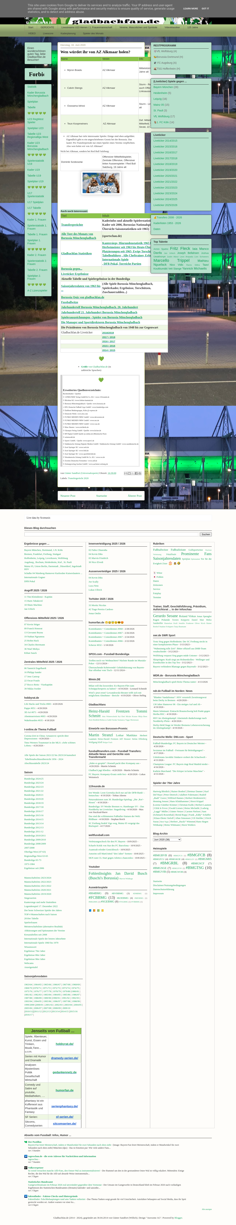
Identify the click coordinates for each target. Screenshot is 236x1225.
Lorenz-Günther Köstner (165, 804)
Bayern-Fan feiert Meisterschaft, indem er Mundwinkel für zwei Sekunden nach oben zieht (70, 1145)
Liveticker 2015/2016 (165, 146)
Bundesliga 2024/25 (34, 778)
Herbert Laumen (203, 804)
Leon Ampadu (186, 257)
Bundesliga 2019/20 (34, 799)
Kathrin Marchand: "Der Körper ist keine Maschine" (178, 771)
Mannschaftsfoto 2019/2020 (37, 894)
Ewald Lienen (176, 808)
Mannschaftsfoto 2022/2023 (37, 881)
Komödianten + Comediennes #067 (106, 632)
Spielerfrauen (30, 922)
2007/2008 (29, 847)
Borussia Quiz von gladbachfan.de (82, 297)
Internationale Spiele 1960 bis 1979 (41, 942)
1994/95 (38, 1001)
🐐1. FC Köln (161, 122)
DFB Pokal (29, 581)
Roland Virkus (187, 616)
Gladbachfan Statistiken (76, 253)
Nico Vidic (176, 264)
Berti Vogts (164, 822)
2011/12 (38, 1011)
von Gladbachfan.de (94, 366)
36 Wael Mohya (31, 648)
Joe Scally (93, 581)
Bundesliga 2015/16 (34, 815)
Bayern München (163, 87)
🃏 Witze (157, 572)
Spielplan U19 (35, 181)
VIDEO (32, 33)
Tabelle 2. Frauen (37, 269)
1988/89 (38, 998)
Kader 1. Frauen (36, 219)
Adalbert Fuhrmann (188, 794)
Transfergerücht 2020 (78, 478)
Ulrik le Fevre (161, 808)
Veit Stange (175, 268)
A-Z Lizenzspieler (37, 290)
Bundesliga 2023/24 (34, 782)
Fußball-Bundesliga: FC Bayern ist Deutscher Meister (179, 743)
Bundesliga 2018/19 (34, 803)
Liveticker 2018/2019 (165, 164)
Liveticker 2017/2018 (165, 158)
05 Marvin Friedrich (98, 558)
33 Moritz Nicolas (97, 605)
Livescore (48, 33)
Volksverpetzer (36, 1167)
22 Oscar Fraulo (32, 680)
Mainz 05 (159, 104)
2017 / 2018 (108, 337)
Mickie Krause (131, 716)
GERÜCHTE (47, 27)
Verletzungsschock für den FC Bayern (107, 841)
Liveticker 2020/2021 (165, 175)
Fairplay (157, 593)
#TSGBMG (123, 902)
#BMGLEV (189, 859)
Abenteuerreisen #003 (34, 716)
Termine (157, 597)
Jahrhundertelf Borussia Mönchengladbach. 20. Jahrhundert (99, 307)
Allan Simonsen (182, 818)
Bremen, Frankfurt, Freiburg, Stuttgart (42, 554)
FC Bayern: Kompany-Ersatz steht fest (107, 774)
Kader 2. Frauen (36, 255)
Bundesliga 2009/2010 (35, 839)
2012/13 (47, 1011)
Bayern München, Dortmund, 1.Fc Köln (43, 550)
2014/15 (65, 1011)
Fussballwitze (69, 302)
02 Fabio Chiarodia (98, 550)
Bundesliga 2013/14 (34, 823)
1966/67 (57, 984)
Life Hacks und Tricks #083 (37, 704)
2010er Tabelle (31, 918)
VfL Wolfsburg (162, 116)
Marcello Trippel (172, 260)
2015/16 (74, 1011)
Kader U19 (33, 169)
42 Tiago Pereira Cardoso (101, 609)
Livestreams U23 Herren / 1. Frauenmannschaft (86, 27)
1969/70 (28, 988)
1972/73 (56, 988)
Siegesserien (30, 898)
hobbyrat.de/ (65, 1044)
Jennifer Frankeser (186, 623)
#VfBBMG (135, 902)
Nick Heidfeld (94, 720)
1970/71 (37, 988)
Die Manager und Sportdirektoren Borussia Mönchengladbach (100, 322)
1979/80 (66, 991)
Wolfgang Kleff (95, 742)
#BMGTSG (195, 867)
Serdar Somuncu (118, 720)
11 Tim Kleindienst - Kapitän (38, 596)
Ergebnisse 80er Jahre (34, 955)
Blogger (178, 1217)
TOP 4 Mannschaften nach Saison (40, 914)
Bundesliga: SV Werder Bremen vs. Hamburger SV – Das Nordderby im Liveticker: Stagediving (116, 808)
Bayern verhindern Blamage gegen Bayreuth (174, 666)
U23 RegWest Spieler (35, 121)
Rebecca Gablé (106, 720)
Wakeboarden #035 (33, 720)
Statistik (32, 86)
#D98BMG (137, 894)
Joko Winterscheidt (109, 716)
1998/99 (76, 1001)
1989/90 (47, 998)
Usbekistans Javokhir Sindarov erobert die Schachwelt (179, 757)
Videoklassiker (172, 27)
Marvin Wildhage (126, 879)
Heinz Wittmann (172, 824)
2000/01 (40, 1004)
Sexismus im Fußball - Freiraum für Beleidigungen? (178, 750)
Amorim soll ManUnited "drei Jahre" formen (110, 853)
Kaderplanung (68, 33)
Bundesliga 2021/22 (34, 790)
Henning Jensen (160, 801)
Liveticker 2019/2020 (165, 169)
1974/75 (75, 988)
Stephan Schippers (166, 627)
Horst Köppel (196, 801)
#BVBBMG (118, 893)
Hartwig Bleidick (161, 791)
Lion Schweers (202, 257)
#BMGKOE (175, 859)
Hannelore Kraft (171, 623)
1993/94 (28, 1001)
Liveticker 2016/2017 (165, 152)
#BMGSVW (177, 868)
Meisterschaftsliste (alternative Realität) (43, 926)
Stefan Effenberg (139, 739)
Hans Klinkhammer (179, 801)
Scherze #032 (95, 645)
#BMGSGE (159, 868)
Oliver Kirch (200, 623)
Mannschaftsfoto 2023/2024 (37, 877)
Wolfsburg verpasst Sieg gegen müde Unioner (175, 655)
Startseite (101, 495)
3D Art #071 (30, 712)
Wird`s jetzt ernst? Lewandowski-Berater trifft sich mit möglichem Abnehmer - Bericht (115, 694)
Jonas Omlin (95, 613)
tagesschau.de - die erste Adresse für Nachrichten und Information (62, 1156)
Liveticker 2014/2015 (165, 140)
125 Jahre (192, 27)
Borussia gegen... (71, 268)
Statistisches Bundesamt (40, 1181)
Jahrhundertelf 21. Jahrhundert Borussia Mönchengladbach (99, 312)
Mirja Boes (142, 716)
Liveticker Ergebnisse (75, 273)
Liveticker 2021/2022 (165, 181)
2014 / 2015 (108, 350)
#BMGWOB (177, 871)
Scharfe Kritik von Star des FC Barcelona (109, 845)
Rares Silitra (193, 265)
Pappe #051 (30, 708)
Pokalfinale (171, 554)
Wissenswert (30, 947)
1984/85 (57, 994)
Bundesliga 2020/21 (34, 794)
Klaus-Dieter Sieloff (164, 818)
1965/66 (47, 984)
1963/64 (28, 984)
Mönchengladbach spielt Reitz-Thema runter (174, 681)
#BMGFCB (196, 855)
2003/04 (68, 1004)
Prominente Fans (196, 554)
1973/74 (66, 988)
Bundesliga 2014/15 (34, 819)
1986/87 (76, 994)
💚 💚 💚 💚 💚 (36, 113)
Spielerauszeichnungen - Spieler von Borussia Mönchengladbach (101, 317)
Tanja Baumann (180, 627)
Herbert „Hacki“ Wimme (182, 821)
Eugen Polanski (161, 619)
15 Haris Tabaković (33, 600)
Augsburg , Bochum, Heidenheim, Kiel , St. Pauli (48, 562)
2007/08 (47, 1008)
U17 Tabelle (34, 207)
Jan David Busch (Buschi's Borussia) (118, 875)
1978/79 (57, 991)
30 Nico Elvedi (96, 562)
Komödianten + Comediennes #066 (106, 641)
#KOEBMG (123, 898)
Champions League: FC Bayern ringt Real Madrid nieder (180, 764)
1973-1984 (29, 864)
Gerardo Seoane (165, 616)
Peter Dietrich (171, 794)
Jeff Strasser (125, 739)
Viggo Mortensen (131, 720)
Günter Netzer (176, 811)
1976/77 (38, 991)
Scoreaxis (45, 517)
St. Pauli (158, 110)
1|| (32, 1011)
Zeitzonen (158, 585)
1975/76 (28, 991)
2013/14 (56, 1011)
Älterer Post (135, 495)
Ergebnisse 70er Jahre (34, 951)
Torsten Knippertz (180, 620)
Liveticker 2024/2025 (165, 199)
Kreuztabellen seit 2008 (35, 934)
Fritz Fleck (180, 248)
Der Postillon (34, 1141)
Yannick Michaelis (194, 268)
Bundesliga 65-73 (32, 860)
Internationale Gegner (34, 577)
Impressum (158, 893)
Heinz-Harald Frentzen (109, 711)
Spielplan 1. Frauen (34, 242)
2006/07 (38, 1008)
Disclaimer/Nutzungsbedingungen (169, 885)
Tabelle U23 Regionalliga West (37, 135)
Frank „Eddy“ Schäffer (200, 814)
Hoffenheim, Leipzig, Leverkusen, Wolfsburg (46, 558)
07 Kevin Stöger (32, 624)
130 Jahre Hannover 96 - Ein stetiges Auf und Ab (176, 704)
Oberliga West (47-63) (35, 851)
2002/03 (59, 1004)
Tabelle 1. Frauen (37, 234)
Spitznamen (195, 559)
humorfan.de (65, 1090)
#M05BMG (138, 898)
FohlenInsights (100, 873)
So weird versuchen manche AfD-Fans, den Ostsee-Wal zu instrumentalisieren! (64, 1170)
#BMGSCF (197, 863)
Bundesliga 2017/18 (34, 807)
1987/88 (28, 998)
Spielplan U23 (35, 128)
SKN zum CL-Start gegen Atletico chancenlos (111, 857)
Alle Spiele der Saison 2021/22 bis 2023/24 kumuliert (50, 755)
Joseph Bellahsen (188, 252)
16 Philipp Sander (32, 672)
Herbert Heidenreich (195, 798)
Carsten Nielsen (192, 811)
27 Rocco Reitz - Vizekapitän (38, 684)
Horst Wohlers (188, 824)
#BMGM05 (205, 858)
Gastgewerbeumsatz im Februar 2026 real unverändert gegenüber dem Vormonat (65, 1185)
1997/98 (66, 1001)
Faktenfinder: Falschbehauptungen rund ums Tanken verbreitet (57, 1199)
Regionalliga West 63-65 (36, 856)
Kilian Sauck (30, 653)
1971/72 (47, 988)
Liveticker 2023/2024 (165, 193)
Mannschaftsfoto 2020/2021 (37, 889)
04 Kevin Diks (96, 554)
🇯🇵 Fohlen (158, 576)
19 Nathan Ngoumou (34, 636)
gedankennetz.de (65, 1072)
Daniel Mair (198, 620)
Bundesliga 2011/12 (34, 831)
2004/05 (78, 1004)
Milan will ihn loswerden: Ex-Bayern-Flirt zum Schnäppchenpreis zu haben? (111, 687)
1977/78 (47, 991)
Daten (157, 229)
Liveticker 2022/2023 (165, 187)
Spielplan (32, 101)
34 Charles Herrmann (34, 644)
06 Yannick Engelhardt (35, 668)
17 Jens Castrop (31, 676)
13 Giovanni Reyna (33, 632)
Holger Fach (107, 742)
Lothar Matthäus (126, 735)
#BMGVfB (159, 871)
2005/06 (28, 1008)
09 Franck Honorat (33, 628)
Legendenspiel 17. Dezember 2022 (41, 906)
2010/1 (28, 1011)
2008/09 (57, 1008)
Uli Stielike (197, 818)
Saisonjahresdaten (167, 558)
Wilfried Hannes (176, 798)
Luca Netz (94, 585)
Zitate (164, 563)
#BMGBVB (160, 855)
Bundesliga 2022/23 (34, 786)
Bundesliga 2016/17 (34, 811)
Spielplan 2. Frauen (34, 277)
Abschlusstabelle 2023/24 (36, 763)
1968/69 (76, 984)
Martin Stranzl (101, 735)
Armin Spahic (161, 249)
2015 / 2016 (108, 345)
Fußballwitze (160, 549)
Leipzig (158, 98)
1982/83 (38, 994)
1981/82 (28, 994)
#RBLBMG (93, 902)
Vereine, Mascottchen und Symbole (138, 27)
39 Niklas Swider (32, 688)
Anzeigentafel (31, 967)
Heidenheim (160, 92)
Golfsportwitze (196, 549)
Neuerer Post (67, 495)
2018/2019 (108, 332)
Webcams (29, 963)
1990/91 (56, 998)
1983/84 (47, 994)
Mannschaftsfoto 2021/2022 (37, 885)
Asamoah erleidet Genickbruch (104, 849)
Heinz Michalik (191, 808)
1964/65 (38, 984)
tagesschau (33, 1159)
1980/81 (75, 991)
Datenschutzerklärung (163, 889)
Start (30, 27)
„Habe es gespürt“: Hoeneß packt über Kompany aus (114, 763)
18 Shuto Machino (33, 604)
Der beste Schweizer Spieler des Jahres (43, 910)
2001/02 (49, 1004)
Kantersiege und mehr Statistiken (40, 902)
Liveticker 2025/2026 (165, 205)
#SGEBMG (107, 901)
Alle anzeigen (207, 1209)
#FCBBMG (98, 897)
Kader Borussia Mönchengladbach (37, 94)
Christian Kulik (186, 804)
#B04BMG (95, 893)
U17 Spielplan (35, 202)
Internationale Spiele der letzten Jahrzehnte (45, 938)
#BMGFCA (178, 856)
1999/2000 (29, 1004)
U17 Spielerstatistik (35, 195)
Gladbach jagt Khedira (99, 770)
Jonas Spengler (204, 616)
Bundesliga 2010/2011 (35, 835)
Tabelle (31, 107)
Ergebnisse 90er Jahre (34, 959)
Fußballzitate (178, 549)
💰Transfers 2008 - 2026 (168, 217)
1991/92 (66, 998)
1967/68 (66, 984)
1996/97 (57, 1001)
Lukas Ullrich (95, 589)
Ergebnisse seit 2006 (34, 868)
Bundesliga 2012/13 (34, 827)
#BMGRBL (169, 863)
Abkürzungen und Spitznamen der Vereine (44, 930)
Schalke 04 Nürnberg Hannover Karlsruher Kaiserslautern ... (53, 573)
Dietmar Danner (195, 791)
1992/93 (75, 998)
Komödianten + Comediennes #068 (106, 628)
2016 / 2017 (108, 341)
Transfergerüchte (72, 224)
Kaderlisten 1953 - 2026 (167, 223)
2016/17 (29, 1014)
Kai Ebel (121, 716)
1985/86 (66, 994)
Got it (205, 8)
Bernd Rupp (181, 814)
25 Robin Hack (31, 640)
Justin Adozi (172, 257)
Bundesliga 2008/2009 (35, 843)
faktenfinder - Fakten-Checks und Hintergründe (53, 1196)
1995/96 (47, 1001)
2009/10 (66, 1008)
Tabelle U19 (34, 175)
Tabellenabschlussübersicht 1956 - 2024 (44, 759)
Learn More (190, 8)
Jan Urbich (169, 253)
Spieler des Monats (93, 33)
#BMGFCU (158, 859)
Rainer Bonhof (178, 791)
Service (156, 589)
